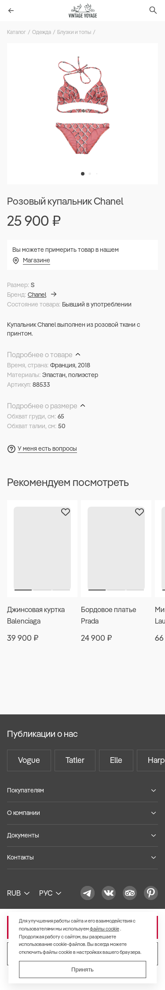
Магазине (36, 260)
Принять (82, 969)
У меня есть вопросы (47, 448)
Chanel (42, 295)
